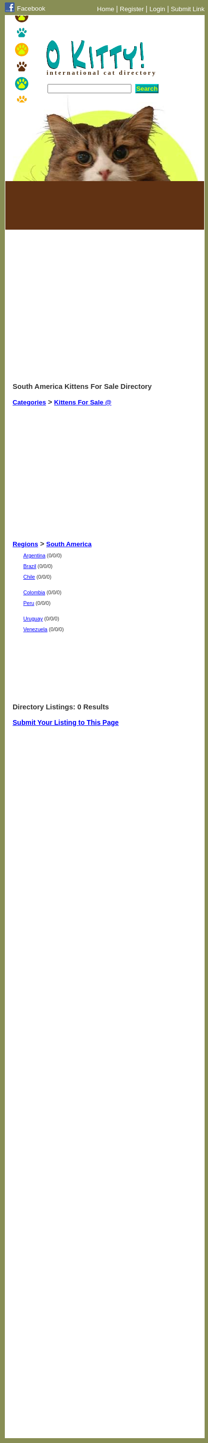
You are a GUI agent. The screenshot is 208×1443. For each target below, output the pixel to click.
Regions (25, 544)
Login (157, 9)
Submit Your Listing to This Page (66, 722)
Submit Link (188, 9)
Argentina (34, 555)
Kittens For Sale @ (83, 402)
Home (105, 9)
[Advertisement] (61, 205)
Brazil (29, 566)
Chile (29, 577)
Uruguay (33, 618)
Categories (29, 402)
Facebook (31, 8)
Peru (28, 603)
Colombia (34, 592)
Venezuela (35, 629)
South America (69, 544)
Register (132, 9)
